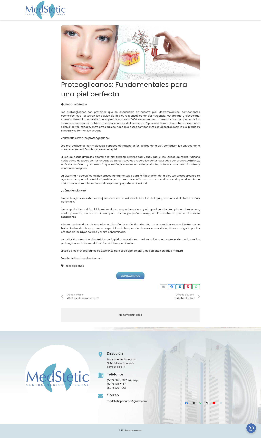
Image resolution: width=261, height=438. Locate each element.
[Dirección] (102, 354)
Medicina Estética (76, 104)
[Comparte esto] (172, 286)
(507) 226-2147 (116, 384)
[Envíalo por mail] (163, 286)
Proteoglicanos (74, 266)
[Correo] (102, 396)
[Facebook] (200, 14)
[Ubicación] (233, 14)
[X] (220, 14)
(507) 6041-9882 (117, 380)
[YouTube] (227, 14)
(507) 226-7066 (116, 388)
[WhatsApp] (213, 14)
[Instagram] (207, 14)
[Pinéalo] (188, 286)
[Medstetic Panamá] (45, 10)
